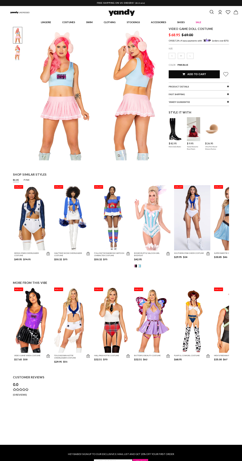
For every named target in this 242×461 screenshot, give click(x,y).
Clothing (110, 22)
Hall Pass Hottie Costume (106, 356)
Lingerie (46, 22)
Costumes (68, 22)
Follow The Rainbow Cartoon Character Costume (109, 255)
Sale (198, 22)
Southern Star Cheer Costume (189, 254)
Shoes (181, 22)
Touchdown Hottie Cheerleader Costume (65, 357)
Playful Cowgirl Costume (187, 356)
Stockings (133, 22)
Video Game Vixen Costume (27, 356)
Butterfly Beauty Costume (147, 356)
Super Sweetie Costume (225, 254)
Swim (89, 22)
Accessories (158, 22)
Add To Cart (194, 74)
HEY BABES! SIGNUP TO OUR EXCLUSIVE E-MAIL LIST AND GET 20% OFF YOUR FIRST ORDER (121, 454)
